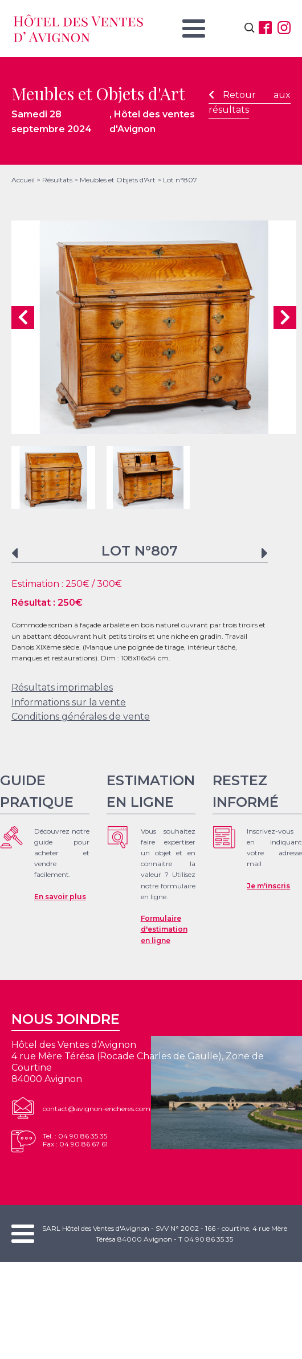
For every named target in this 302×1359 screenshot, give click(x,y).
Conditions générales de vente (80, 716)
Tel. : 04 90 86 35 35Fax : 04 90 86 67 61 (75, 1140)
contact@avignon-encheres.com (96, 1108)
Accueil (23, 180)
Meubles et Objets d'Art (118, 180)
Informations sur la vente (68, 702)
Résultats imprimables (62, 687)
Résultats (57, 180)
